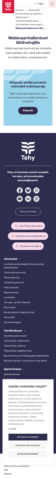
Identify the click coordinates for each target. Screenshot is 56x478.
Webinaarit (22, 17)
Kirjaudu (28, 110)
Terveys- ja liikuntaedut (17, 302)
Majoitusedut (11, 292)
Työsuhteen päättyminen (18, 351)
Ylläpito (8, 474)
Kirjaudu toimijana (30, 246)
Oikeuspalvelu (12, 277)
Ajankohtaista (13, 369)
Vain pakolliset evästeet (28, 445)
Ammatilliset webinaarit (29, 25)
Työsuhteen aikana (14, 346)
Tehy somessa (28, 211)
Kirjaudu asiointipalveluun (31, 236)
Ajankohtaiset (12, 374)
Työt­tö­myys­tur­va (14, 282)
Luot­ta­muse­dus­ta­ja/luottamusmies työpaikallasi (24, 266)
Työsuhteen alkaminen (17, 341)
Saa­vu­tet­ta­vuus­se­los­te (16, 466)
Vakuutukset (11, 287)
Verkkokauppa (12, 322)
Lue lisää (12, 428)
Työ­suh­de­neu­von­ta (15, 272)
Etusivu (20, 10)
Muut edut (10, 307)
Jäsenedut (34, 10)
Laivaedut (9, 297)
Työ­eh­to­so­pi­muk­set (15, 336)
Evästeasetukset (27, 454)
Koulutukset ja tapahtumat (31, 14)
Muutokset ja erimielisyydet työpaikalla (26, 356)
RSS (6, 470)
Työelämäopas (13, 330)
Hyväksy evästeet (28, 437)
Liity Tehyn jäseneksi (31, 226)
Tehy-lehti (9, 317)
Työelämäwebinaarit (27, 21)
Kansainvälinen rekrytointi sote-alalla (25, 361)
